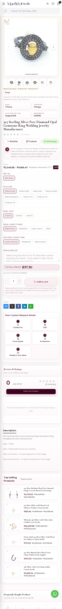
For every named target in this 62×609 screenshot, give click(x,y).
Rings (7, 92)
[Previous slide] (9, 47)
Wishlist (12, 141)
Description (9, 430)
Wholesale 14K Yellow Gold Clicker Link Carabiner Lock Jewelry (38, 521)
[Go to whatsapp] (55, 594)
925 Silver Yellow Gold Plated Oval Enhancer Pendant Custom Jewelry (36, 506)
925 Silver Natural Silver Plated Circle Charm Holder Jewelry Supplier (37, 554)
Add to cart (41, 282)
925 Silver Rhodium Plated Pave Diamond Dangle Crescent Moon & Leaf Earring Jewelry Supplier (39, 489)
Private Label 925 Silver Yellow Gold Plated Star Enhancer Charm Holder (39, 538)
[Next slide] (53, 47)
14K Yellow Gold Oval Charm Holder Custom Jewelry (37, 568)
